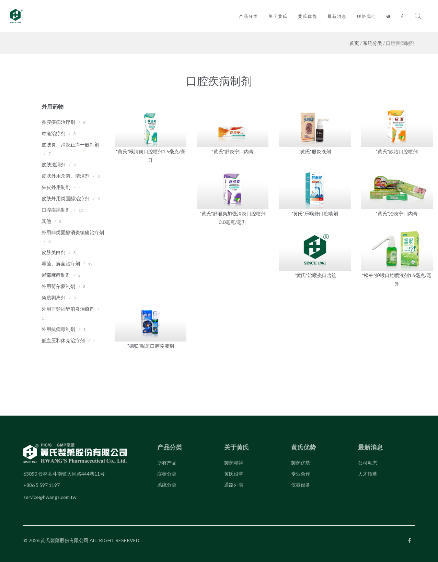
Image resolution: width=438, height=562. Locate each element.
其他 (46, 221)
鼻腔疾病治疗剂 (58, 122)
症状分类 (166, 474)
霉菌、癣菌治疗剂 (61, 263)
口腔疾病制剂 (56, 210)
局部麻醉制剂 (56, 275)
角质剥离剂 (54, 297)
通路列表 (233, 485)
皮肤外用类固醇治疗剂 (66, 198)
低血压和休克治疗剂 (63, 340)
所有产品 (166, 463)
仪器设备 (300, 485)
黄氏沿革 (233, 474)
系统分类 (372, 43)
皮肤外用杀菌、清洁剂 (66, 176)
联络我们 (366, 16)
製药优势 (300, 463)
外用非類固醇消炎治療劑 (68, 309)
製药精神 (233, 463)
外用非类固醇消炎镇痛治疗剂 (73, 232)
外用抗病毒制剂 (58, 329)
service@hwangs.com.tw (50, 497)
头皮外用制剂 (56, 187)
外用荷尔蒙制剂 (58, 286)
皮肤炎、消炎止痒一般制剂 (70, 144)
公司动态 (367, 463)
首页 (354, 43)
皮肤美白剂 (54, 252)
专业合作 (300, 474)
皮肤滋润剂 (54, 164)
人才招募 (367, 474)
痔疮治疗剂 (54, 133)
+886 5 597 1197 (41, 485)
